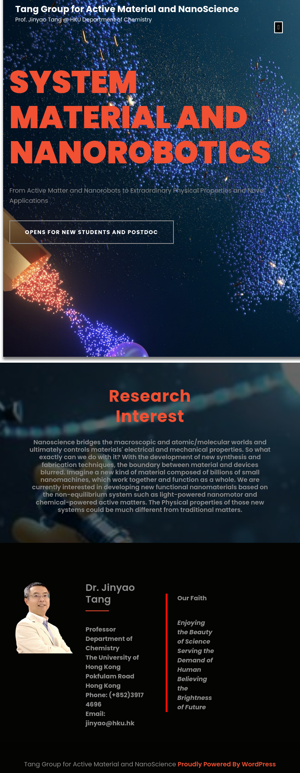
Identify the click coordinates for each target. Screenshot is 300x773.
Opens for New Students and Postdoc (91, 232)
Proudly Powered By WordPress (227, 764)
